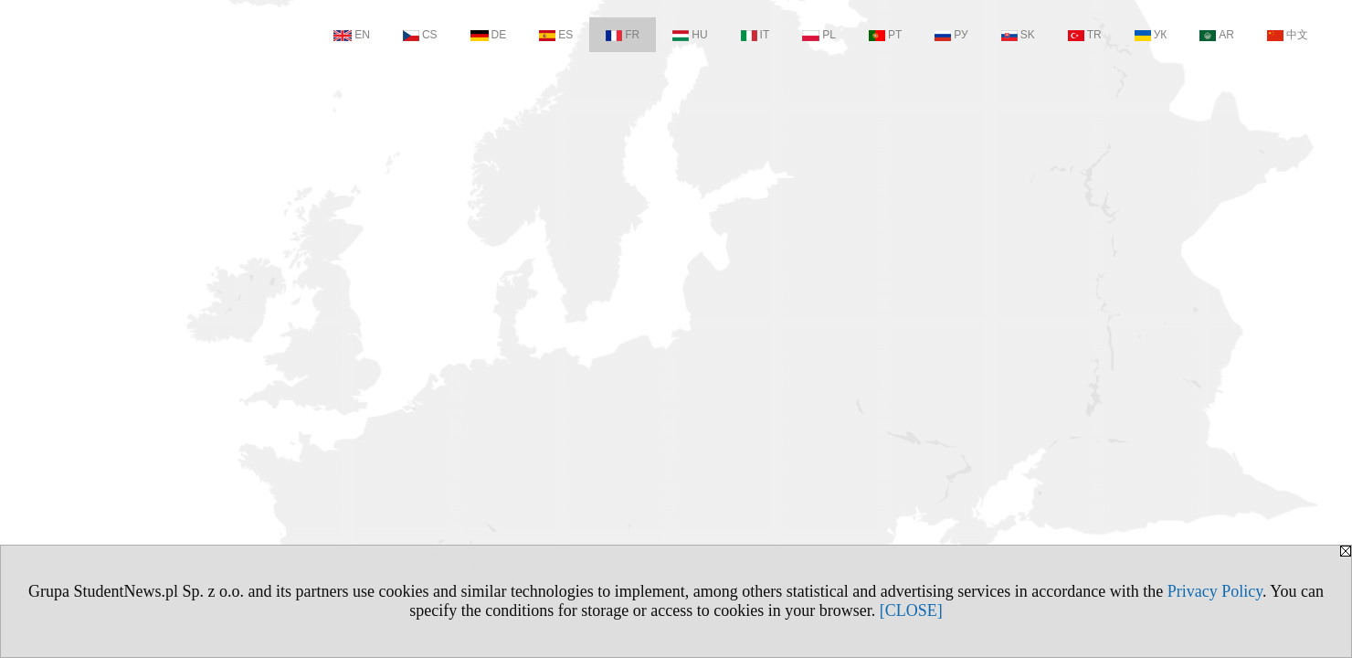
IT (755, 34)
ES (556, 34)
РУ (951, 34)
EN (351, 34)
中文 (1287, 34)
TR (1085, 34)
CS (420, 34)
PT (885, 34)
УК (1151, 34)
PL (819, 34)
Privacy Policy (1214, 591)
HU (689, 34)
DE (488, 34)
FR (622, 34)
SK (1018, 34)
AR (1216, 34)
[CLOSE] (911, 610)
